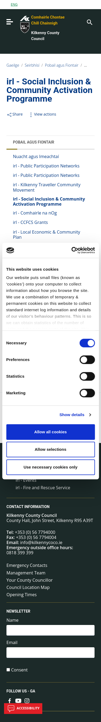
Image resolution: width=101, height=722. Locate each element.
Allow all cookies (50, 432)
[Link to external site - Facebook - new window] (9, 700)
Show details (72, 414)
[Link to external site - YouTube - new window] (18, 700)
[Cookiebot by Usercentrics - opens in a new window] (72, 250)
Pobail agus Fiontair (62, 65)
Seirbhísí (32, 65)
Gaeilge (12, 65)
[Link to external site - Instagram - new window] (27, 700)
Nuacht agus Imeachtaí (36, 156)
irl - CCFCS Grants (30, 222)
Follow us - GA (20, 691)
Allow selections (51, 449)
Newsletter (18, 611)
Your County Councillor (29, 580)
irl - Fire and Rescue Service (43, 488)
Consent (19, 670)
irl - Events (26, 480)
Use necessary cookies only (50, 467)
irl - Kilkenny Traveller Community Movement (47, 187)
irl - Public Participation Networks (46, 166)
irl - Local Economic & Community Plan (46, 234)
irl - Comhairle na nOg (35, 213)
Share (14, 114)
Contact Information (28, 507)
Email (12, 642)
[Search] (89, 22)
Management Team (26, 573)
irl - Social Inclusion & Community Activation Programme (49, 201)
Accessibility (23, 708)
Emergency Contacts (26, 565)
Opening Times (21, 595)
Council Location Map (28, 587)
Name (12, 620)
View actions (42, 114)
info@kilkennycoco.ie (41, 542)
